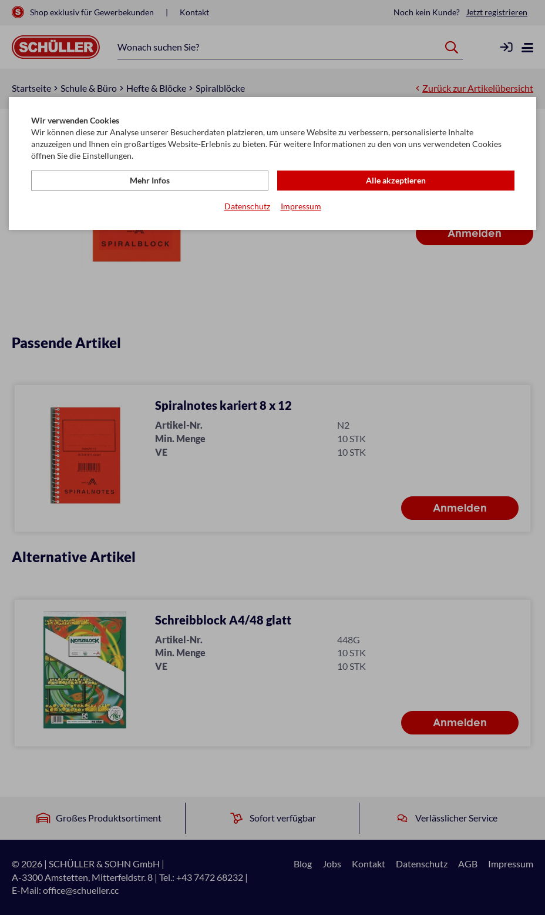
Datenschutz (247, 206)
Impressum (301, 206)
